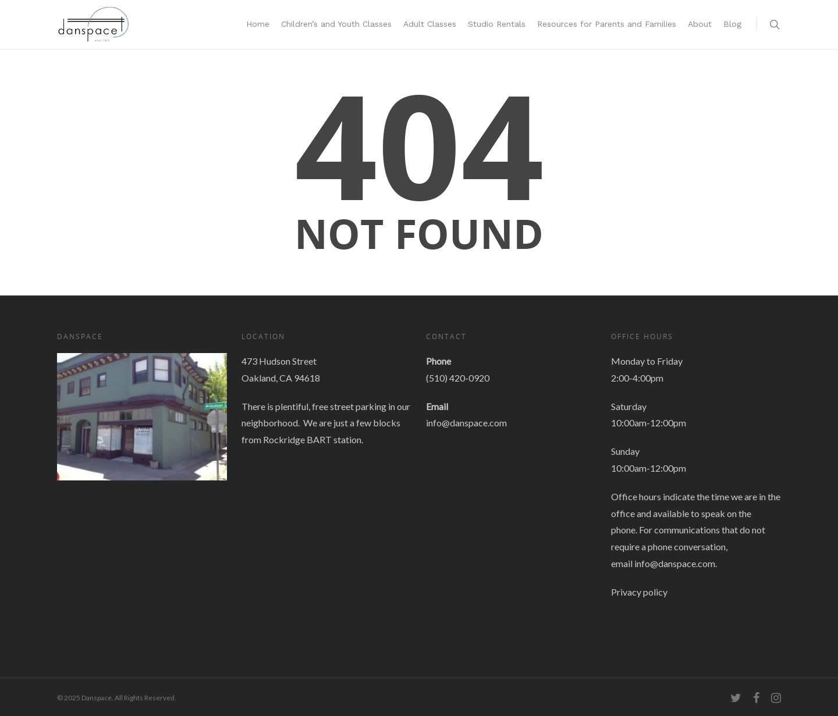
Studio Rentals (496, 24)
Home (257, 24)
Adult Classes (429, 24)
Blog (732, 24)
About (700, 24)
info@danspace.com (466, 422)
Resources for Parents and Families (606, 24)
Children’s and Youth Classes (336, 24)
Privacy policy (639, 591)
